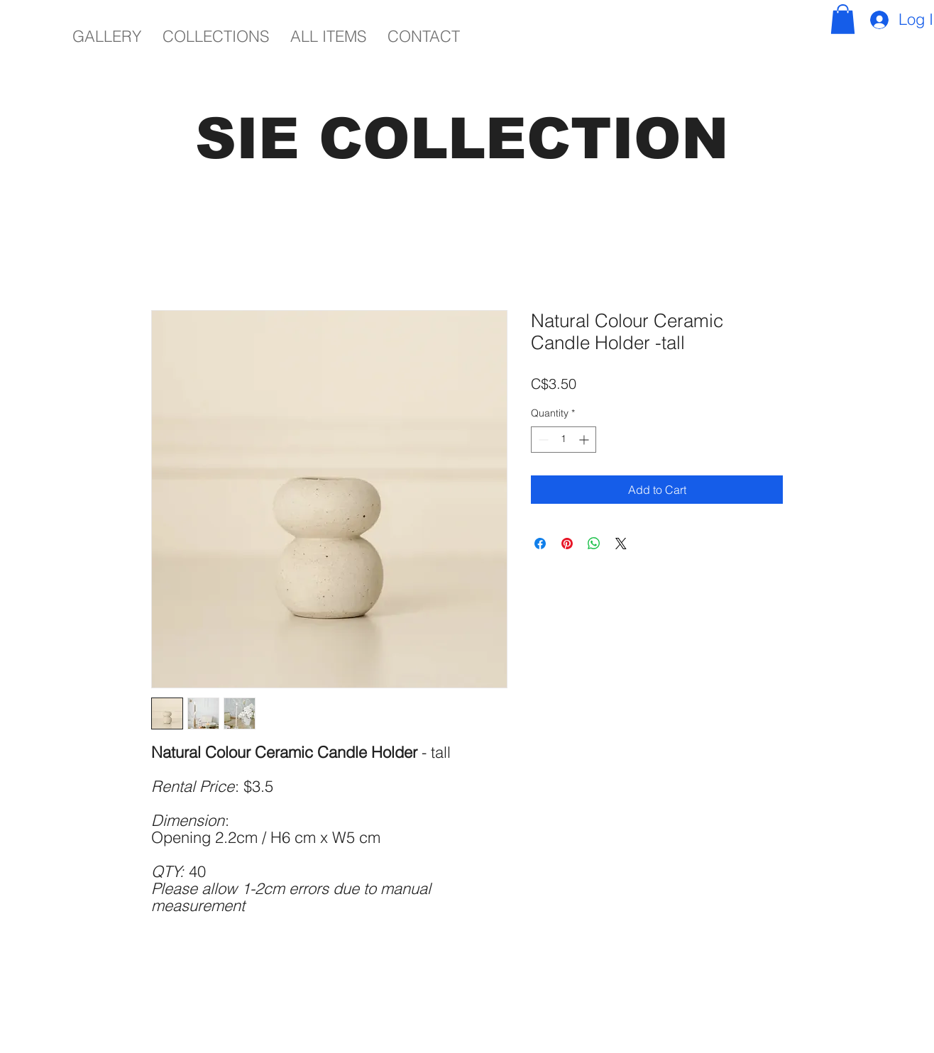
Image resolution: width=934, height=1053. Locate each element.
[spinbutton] (563, 439)
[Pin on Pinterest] (567, 543)
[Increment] (585, 439)
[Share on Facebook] (540, 543)
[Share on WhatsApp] (594, 543)
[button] (842, 19)
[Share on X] (621, 543)
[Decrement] (542, 439)
